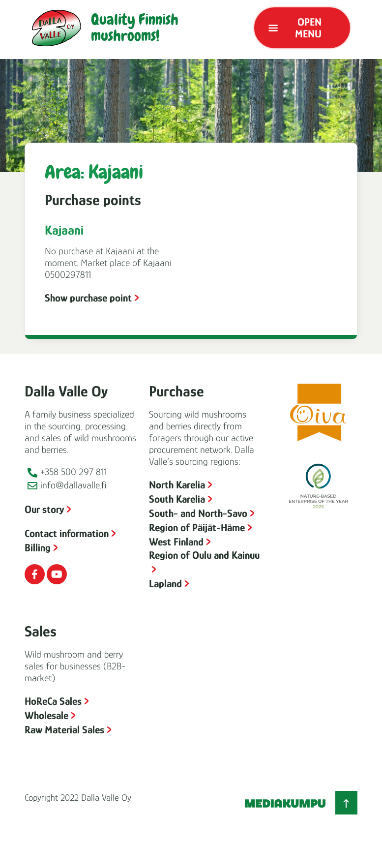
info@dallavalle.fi (73, 485)
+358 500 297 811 (73, 471)
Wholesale (46, 715)
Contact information (67, 533)
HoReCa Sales (53, 701)
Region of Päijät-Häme (197, 527)
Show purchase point (88, 298)
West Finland (176, 542)
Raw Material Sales (64, 729)
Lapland (165, 583)
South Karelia (177, 499)
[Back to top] (346, 802)
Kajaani (64, 230)
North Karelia (177, 485)
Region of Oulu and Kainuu (204, 555)
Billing (38, 548)
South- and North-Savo (198, 513)
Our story (44, 509)
